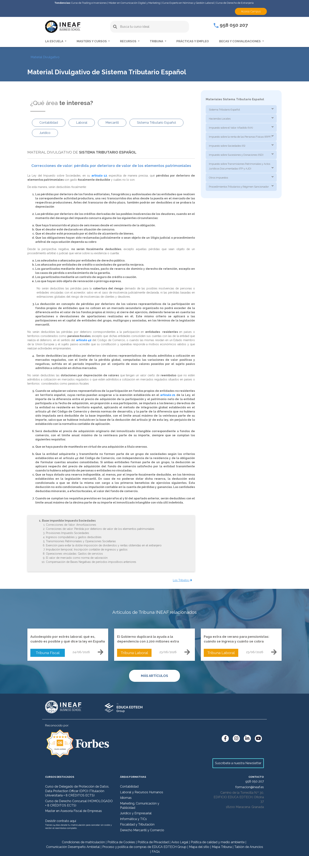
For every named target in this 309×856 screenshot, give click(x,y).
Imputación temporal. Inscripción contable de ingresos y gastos (87, 549)
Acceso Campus (251, 11)
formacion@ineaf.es (249, 787)
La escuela (54, 41)
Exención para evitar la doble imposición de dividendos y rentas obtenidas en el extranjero (104, 545)
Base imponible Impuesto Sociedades (69, 520)
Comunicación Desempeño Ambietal (73, 847)
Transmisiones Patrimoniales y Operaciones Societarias (81, 541)
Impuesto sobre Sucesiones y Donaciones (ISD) (236, 154)
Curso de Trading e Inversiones (89, 2)
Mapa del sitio (199, 847)
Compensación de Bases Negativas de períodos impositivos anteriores (91, 561)
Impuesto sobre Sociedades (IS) (227, 145)
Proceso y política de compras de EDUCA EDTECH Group (144, 847)
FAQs (156, 851)
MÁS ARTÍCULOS (154, 676)
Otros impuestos (218, 177)
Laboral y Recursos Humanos (141, 792)
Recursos (128, 41)
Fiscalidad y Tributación (137, 824)
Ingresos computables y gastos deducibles (73, 537)
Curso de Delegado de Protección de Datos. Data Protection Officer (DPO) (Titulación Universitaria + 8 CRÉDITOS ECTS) (77, 791)
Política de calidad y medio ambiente (218, 842)
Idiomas (126, 798)
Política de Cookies (121, 842)
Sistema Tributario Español (224, 109)
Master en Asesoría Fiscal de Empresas (73, 811)
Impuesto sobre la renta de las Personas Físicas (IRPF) (240, 136)
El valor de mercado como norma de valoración (77, 557)
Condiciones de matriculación (83, 842)
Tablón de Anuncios (248, 847)
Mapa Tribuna (222, 847)
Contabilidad (129, 786)
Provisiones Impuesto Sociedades (67, 533)
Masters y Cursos (92, 41)
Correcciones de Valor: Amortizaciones (71, 524)
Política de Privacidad (153, 842)
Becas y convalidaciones (240, 41)
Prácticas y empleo (192, 41)
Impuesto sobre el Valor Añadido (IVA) (231, 127)
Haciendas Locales (220, 118)
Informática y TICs (133, 819)
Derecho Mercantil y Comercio (142, 830)
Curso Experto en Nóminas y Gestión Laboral (188, 2)
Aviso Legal (179, 842)
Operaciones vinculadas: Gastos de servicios (74, 553)
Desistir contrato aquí (60, 821)
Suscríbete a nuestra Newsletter (238, 763)
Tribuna (157, 41)
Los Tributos (182, 580)
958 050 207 (231, 25)
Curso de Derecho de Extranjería (235, 2)
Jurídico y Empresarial (136, 813)
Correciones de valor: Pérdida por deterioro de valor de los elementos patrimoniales (100, 528)
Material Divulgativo (45, 57)
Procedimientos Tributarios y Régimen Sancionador (239, 186)
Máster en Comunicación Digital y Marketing (134, 2)
